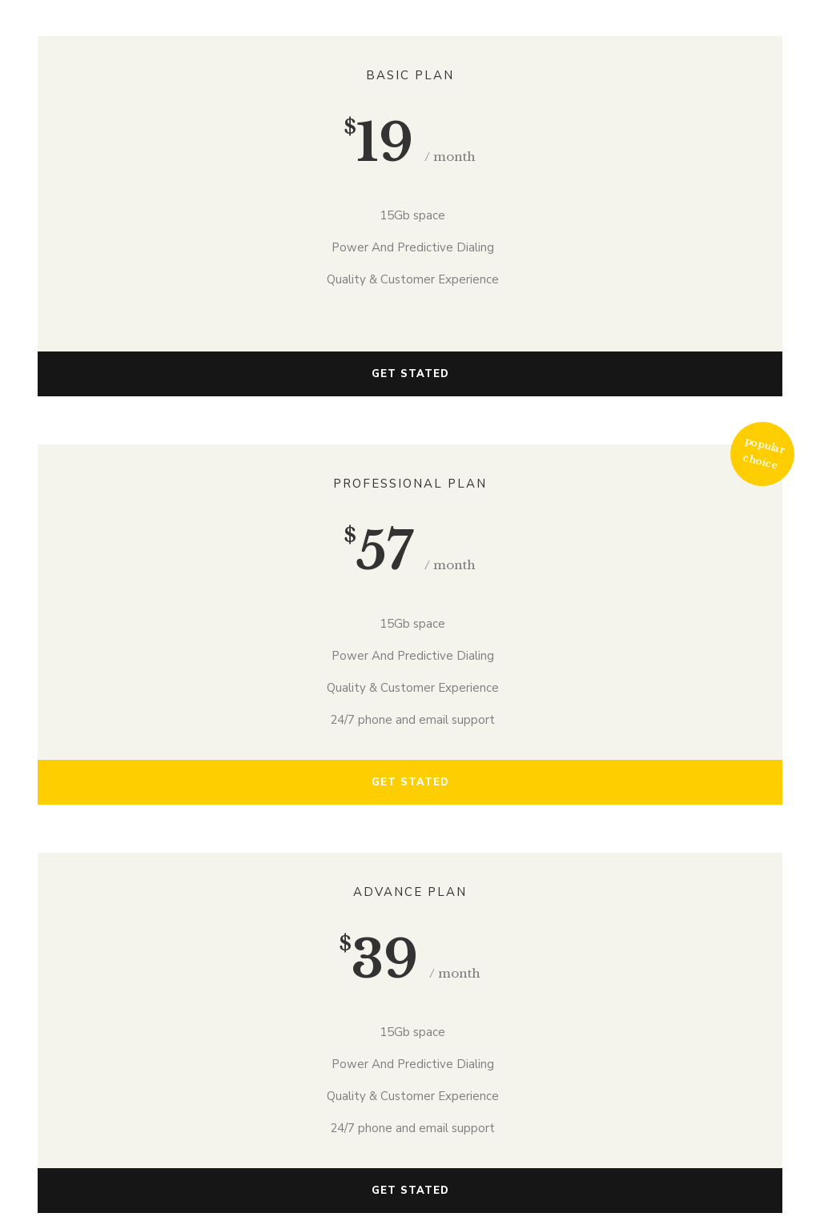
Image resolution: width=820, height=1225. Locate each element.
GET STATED (410, 374)
